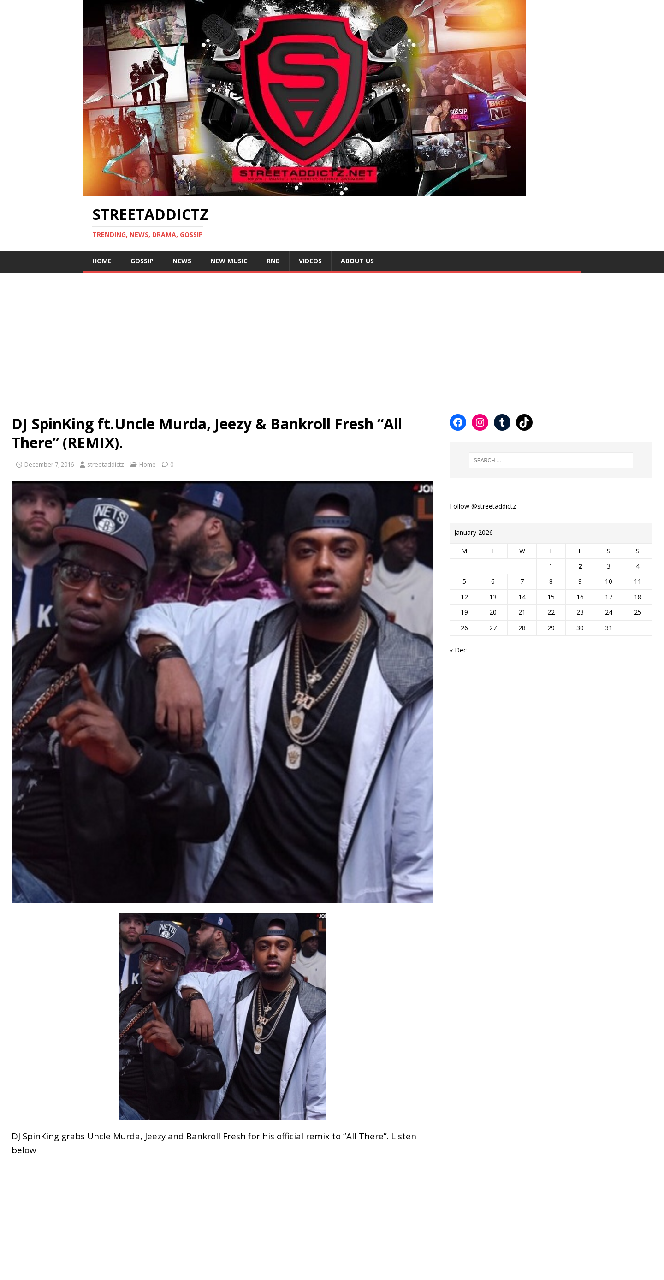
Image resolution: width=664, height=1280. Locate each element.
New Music (229, 260)
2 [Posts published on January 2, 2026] (580, 566)
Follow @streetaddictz (483, 506)
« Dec (458, 650)
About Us (357, 260)
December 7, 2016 (49, 464)
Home (102, 260)
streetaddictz (105, 464)
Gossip (142, 260)
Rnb (273, 260)
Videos (310, 260)
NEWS (181, 260)
